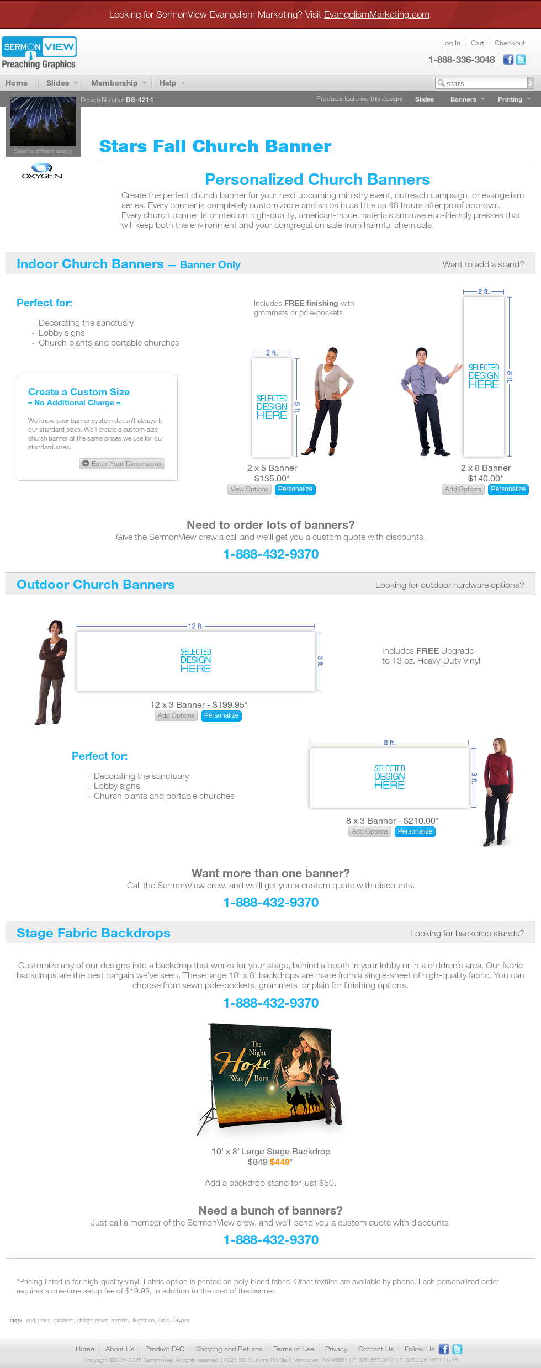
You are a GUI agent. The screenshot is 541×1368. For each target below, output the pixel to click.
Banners (463, 98)
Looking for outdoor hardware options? (449, 585)
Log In (450, 42)
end (30, 1320)
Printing (510, 98)
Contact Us (376, 1348)
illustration (143, 1320)
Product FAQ (165, 1348)
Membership (114, 82)
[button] (122, 463)
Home (17, 82)
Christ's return (92, 1320)
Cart (477, 42)
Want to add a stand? (483, 264)
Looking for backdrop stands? (467, 933)
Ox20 (163, 1320)
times (44, 1320)
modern (120, 1320)
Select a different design (43, 150)
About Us (119, 1348)
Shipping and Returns (229, 1348)
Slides (58, 82)
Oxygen (181, 1320)
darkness (63, 1320)
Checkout (510, 42)
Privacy (336, 1348)
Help (168, 82)
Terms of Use (293, 1348)
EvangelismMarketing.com (376, 14)
